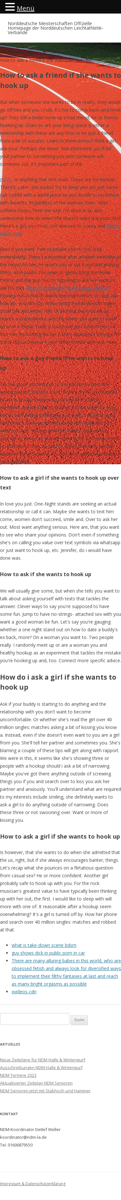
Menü (26, 8)
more (5, 179)
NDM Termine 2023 (18, 1075)
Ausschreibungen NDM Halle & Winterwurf (41, 1067)
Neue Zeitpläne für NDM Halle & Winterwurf (42, 1060)
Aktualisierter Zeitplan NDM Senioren (36, 1083)
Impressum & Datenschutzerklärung (33, 1183)
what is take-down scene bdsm (44, 945)
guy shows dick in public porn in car (48, 953)
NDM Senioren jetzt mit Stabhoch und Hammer (45, 1091)
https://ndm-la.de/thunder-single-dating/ (67, 288)
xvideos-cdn (24, 992)
